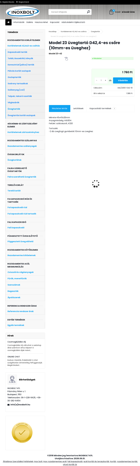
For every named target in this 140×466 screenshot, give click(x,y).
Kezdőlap (53, 31)
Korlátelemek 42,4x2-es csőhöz (74, 31)
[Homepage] (8, 22)
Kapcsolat (55, 22)
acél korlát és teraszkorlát (96, 461)
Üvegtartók (95, 31)
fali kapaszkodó (75, 461)
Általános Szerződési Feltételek (18, 461)
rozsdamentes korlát (127, 461)
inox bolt (38, 461)
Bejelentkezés (8, 2)
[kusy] (101, 80)
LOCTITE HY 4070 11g (123, 175)
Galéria (29, 22)
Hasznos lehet (41, 22)
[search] (88, 11)
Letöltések (78, 108)
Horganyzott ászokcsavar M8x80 (57, 176)
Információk (19, 22)
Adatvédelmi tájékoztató (73, 22)
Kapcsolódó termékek (103, 108)
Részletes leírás (59, 108)
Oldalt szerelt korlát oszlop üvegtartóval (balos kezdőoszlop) (78, 186)
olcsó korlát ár (70, 464)
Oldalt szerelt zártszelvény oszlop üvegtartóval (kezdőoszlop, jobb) (100, 187)
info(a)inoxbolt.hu (20, 404)
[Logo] (22, 12)
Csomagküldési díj (16, 342)
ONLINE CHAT (13, 356)
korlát (113, 461)
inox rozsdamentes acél (55, 461)
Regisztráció (24, 2)
